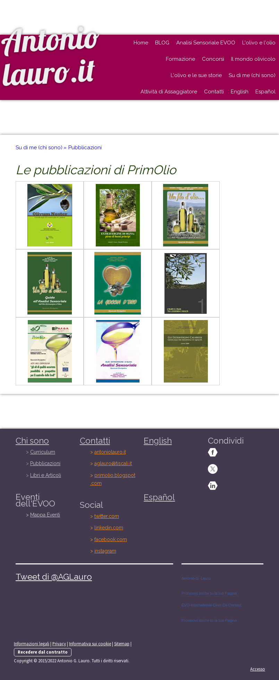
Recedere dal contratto (43, 652)
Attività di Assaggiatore (169, 92)
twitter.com (106, 516)
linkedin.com (108, 527)
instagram (105, 551)
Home (141, 43)
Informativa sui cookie (90, 643)
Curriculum (42, 452)
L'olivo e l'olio (259, 43)
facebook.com (110, 539)
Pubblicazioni (45, 463)
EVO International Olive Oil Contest (211, 605)
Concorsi (213, 59)
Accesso (257, 669)
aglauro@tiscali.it (113, 463)
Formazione (180, 59)
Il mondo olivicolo (253, 59)
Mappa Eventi (45, 515)
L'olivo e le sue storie (196, 75)
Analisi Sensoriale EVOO (205, 43)
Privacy (59, 643)
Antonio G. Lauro (195, 578)
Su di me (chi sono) (252, 75)
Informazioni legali (31, 643)
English (239, 92)
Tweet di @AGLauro (54, 577)
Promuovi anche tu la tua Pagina (209, 593)
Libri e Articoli (45, 475)
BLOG (162, 43)
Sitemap (121, 643)
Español (265, 92)
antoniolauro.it (110, 452)
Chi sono (32, 441)
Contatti (214, 92)
